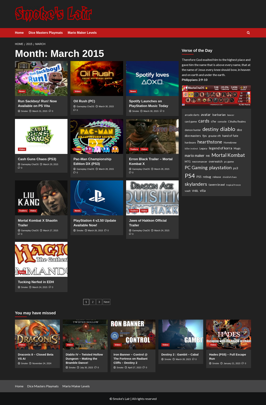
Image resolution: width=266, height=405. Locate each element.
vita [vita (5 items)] (203, 190)
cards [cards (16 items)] (203, 120)
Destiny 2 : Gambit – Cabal (180, 354)
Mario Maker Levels (82, 32)
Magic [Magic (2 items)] (237, 148)
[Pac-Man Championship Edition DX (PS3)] (96, 136)
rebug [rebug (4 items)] (207, 176)
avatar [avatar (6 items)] (206, 114)
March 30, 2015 (106, 106)
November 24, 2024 (41, 363)
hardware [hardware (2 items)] (190, 142)
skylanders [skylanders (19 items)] (196, 184)
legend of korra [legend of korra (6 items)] (220, 148)
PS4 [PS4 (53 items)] (190, 175)
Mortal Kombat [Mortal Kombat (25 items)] (228, 155)
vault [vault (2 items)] (187, 190)
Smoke (24, 111)
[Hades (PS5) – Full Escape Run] (228, 334)
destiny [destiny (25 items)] (210, 129)
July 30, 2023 (86, 367)
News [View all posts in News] (22, 91)
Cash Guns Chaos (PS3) (37, 159)
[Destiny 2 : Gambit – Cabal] (180, 334)
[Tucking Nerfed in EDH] (41, 259)
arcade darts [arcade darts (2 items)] (192, 114)
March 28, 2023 (183, 359)
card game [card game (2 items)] (191, 121)
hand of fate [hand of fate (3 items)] (230, 135)
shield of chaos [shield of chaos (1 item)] (230, 177)
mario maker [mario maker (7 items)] (194, 155)
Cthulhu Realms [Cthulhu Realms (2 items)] (237, 121)
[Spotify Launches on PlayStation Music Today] (152, 78)
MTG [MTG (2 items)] (188, 161)
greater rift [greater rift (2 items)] (214, 135)
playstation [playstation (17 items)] (220, 167)
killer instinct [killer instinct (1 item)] (191, 148)
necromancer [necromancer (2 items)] (199, 161)
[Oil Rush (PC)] (96, 78)
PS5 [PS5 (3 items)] (198, 176)
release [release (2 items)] (217, 176)
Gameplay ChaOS (85, 106)
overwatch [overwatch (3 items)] (216, 161)
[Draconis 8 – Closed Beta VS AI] (37, 334)
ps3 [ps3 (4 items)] (235, 168)
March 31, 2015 (39, 111)
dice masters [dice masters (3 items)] (193, 135)
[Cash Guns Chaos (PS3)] (41, 136)
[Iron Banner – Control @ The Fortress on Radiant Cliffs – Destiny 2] (133, 334)
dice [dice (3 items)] (239, 130)
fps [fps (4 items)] (204, 135)
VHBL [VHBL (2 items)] (195, 190)
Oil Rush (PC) (84, 101)
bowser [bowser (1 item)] (230, 115)
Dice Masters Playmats (46, 32)
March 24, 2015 (161, 230)
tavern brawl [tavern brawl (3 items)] (217, 184)
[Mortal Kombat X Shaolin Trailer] (41, 197)
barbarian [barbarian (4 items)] (219, 114)
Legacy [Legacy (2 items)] (203, 148)
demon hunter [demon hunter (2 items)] (193, 130)
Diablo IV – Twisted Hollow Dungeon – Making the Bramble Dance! (84, 358)
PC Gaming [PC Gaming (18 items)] (196, 167)
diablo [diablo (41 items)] (227, 128)
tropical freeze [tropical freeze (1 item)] (233, 185)
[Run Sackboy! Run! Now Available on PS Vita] (41, 78)
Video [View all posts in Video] (77, 91)
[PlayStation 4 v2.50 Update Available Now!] (96, 197)
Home (19, 32)
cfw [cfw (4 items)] (213, 121)
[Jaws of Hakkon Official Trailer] (152, 197)
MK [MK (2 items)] (208, 155)
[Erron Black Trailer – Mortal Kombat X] (152, 136)
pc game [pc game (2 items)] (229, 161)
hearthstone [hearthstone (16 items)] (209, 141)
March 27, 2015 (50, 230)
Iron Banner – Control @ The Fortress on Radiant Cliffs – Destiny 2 (131, 358)
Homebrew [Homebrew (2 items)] (230, 142)
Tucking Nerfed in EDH (36, 282)
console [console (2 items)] (222, 121)
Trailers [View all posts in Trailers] (134, 149)
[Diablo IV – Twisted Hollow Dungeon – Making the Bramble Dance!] (85, 334)
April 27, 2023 (134, 367)
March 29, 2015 (50, 164)
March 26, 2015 (95, 230)
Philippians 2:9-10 (194, 79)
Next (106, 302)
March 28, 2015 (106, 169)
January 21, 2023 (232, 363)
